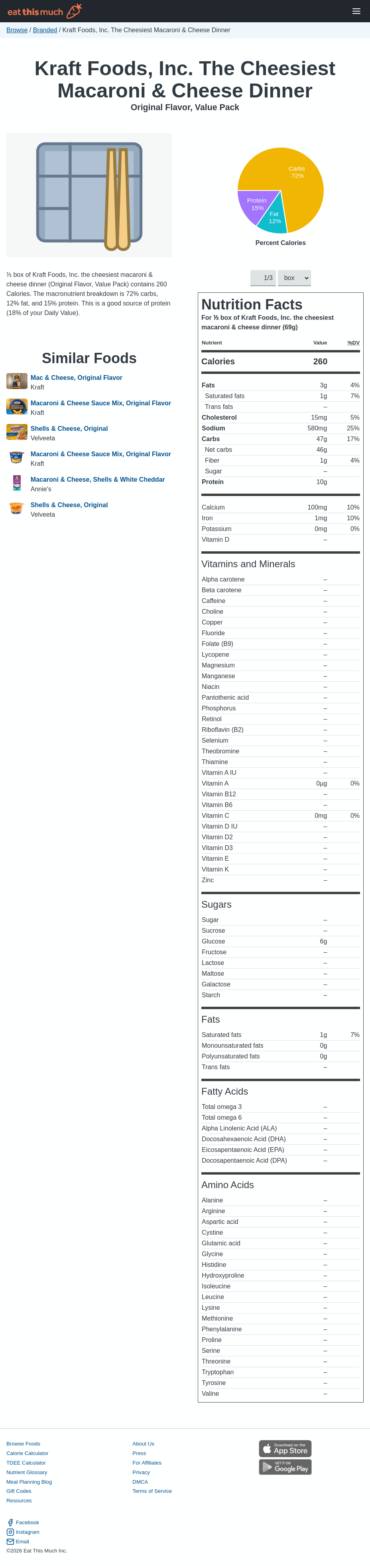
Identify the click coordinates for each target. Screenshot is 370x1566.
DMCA (140, 1482)
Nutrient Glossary (26, 1472)
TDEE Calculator (26, 1463)
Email (17, 1542)
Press (139, 1453)
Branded (45, 30)
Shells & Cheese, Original (69, 428)
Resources (18, 1501)
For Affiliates (146, 1463)
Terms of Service (152, 1491)
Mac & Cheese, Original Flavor (76, 377)
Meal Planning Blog (29, 1482)
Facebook (22, 1523)
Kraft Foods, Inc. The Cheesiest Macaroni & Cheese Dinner (185, 79)
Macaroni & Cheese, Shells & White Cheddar (98, 479)
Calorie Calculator (27, 1453)
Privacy (141, 1472)
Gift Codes (18, 1491)
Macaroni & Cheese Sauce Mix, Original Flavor (101, 403)
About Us (143, 1444)
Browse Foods (23, 1444)
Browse (17, 30)
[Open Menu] (356, 11)
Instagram (22, 1532)
